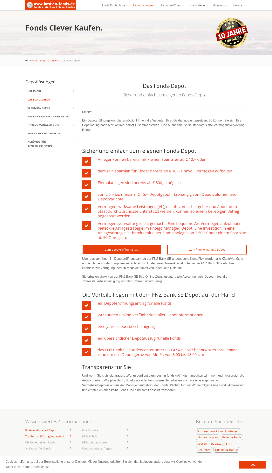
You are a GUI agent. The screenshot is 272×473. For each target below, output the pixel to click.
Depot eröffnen (171, 5)
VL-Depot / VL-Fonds (38, 448)
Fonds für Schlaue (113, 5)
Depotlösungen (143, 5)
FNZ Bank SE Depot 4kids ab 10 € (48, 116)
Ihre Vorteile (197, 5)
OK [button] (253, 464)
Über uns (219, 5)
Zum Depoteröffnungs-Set (122, 249)
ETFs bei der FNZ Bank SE (43, 133)
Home (33, 60)
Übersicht (34, 91)
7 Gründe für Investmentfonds (39, 143)
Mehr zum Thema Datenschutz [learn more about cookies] (27, 467)
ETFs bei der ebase (94, 442)
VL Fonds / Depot (38, 108)
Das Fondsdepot (38, 99)
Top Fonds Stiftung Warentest (44, 436)
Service (237, 5)
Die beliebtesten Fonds (40, 442)
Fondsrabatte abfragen (97, 448)
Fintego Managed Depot (44, 125)
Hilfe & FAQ (89, 436)
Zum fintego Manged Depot (207, 249)
